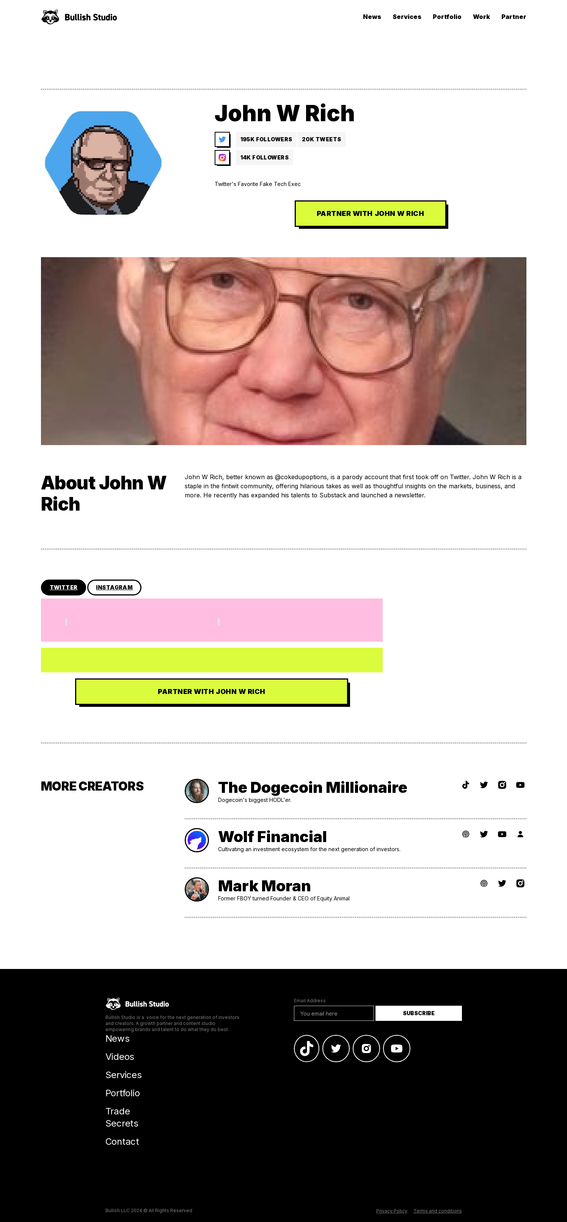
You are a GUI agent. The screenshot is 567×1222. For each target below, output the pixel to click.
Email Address (310, 1000)
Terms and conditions (437, 1211)
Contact (122, 1141)
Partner (513, 16)
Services (407, 16)
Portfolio (447, 16)
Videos (120, 1056)
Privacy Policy (391, 1211)
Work (481, 16)
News (372, 16)
